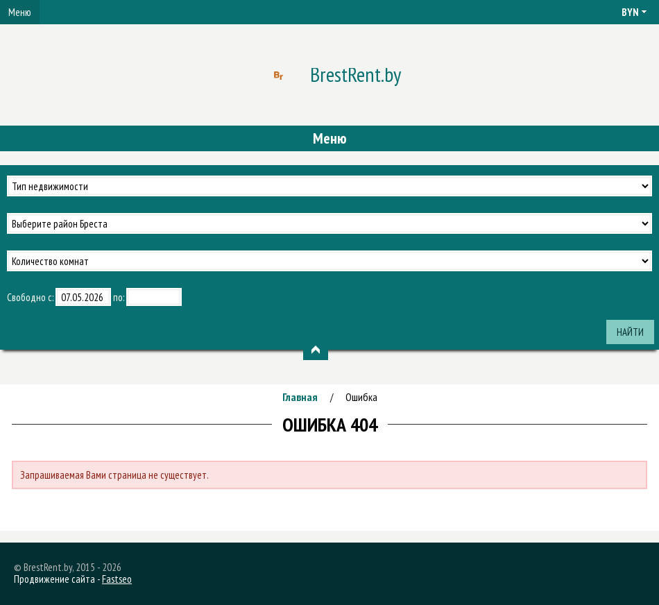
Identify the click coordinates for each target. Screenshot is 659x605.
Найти (630, 332)
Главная (300, 397)
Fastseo (117, 579)
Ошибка (361, 397)
